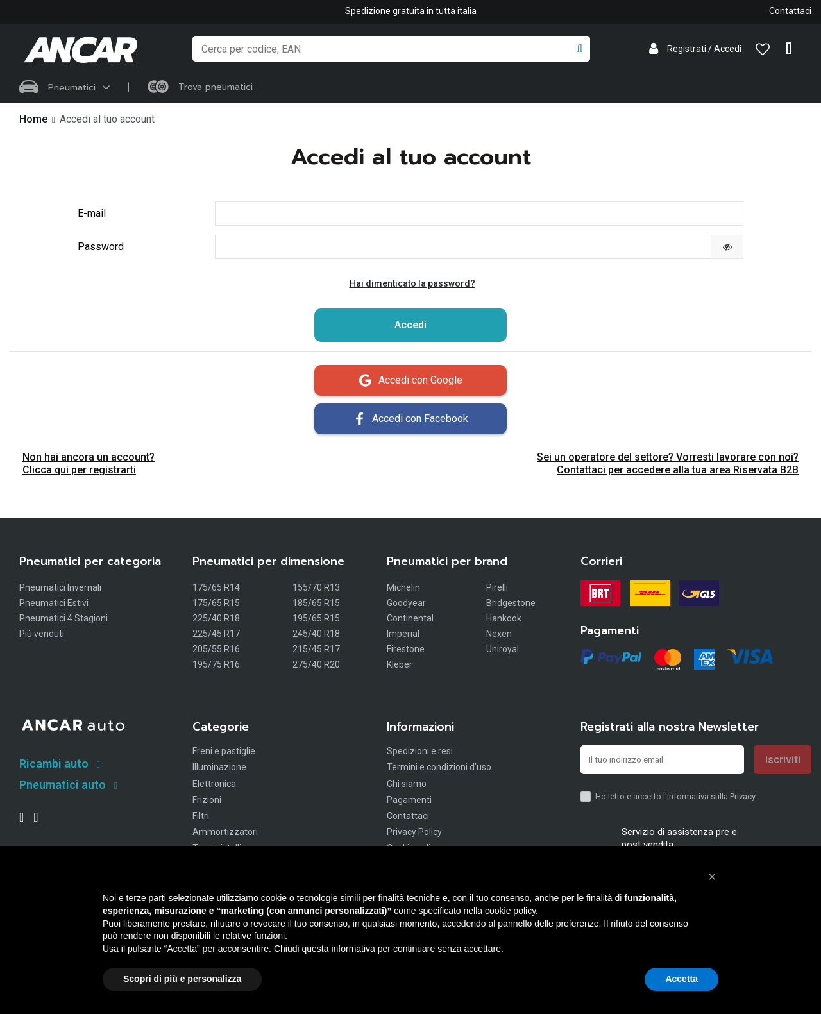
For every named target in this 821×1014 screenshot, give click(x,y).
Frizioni (206, 802)
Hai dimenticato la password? (412, 285)
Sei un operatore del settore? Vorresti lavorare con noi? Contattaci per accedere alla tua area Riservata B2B (668, 465)
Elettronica (214, 786)
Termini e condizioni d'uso (439, 769)
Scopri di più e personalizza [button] (182, 979)
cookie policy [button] (510, 911)
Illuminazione (219, 769)
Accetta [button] (681, 979)
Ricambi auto (54, 765)
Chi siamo (407, 786)
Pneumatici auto (62, 786)
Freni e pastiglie (223, 753)
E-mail (92, 214)
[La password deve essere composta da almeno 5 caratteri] (463, 248)
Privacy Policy (414, 834)
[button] (712, 876)
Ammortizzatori (225, 834)
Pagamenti (409, 802)
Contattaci (790, 11)
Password (101, 248)
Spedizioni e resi (420, 753)
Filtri (200, 818)
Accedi (410, 327)
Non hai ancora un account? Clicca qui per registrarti (88, 465)
